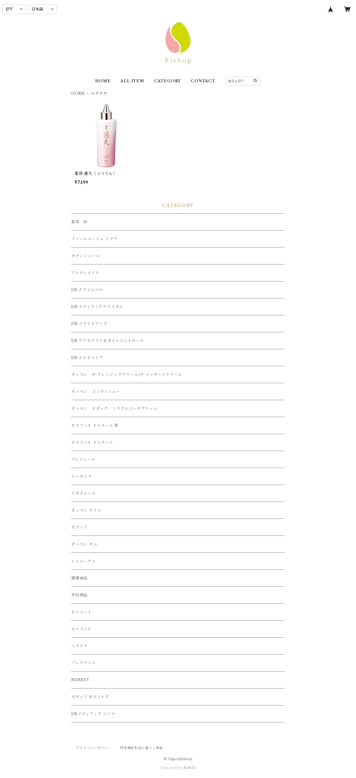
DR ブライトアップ (89, 323)
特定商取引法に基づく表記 (141, 748)
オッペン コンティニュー (95, 391)
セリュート (81, 612)
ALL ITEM (132, 80)
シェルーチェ (83, 561)
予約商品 (79, 595)
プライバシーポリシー (93, 748)
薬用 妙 (79, 221)
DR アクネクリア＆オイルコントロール (107, 340)
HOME (102, 80)
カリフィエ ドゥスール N (94, 425)
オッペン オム (84, 544)
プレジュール (83, 459)
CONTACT (203, 80)
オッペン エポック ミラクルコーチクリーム (114, 408)
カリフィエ (81, 628)
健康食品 (79, 578)
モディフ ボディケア (90, 696)
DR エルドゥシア (87, 357)
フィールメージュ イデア (94, 238)
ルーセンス (81, 476)
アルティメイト (85, 272)
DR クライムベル (87, 289)
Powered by (178, 768)
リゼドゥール (83, 493)
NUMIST (80, 679)
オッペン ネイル (86, 510)
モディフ (79, 527)
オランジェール (85, 255)
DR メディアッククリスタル (97, 306)
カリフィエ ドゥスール (92, 442)
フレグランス (83, 662)
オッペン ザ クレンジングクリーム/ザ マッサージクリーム (126, 374)
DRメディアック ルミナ (93, 713)
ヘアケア (79, 645)
